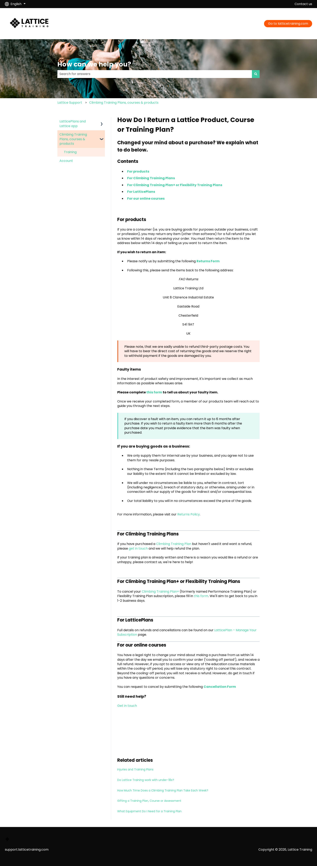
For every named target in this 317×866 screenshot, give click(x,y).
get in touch (138, 548)
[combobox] (154, 74)
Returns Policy (188, 514)
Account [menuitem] (66, 160)
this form (154, 392)
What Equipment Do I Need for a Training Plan (149, 811)
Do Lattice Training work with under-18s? (145, 780)
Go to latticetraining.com (288, 23)
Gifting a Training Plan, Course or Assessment (149, 801)
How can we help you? (94, 64)
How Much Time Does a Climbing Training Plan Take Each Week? (162, 790)
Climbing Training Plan (173, 544)
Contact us (303, 4)
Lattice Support (69, 102)
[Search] (256, 74)
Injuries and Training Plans (135, 769)
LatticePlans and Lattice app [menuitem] (72, 123)
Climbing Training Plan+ (160, 591)
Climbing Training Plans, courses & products (123, 102)
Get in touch (127, 705)
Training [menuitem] (70, 152)
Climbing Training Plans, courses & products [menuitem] (73, 139)
